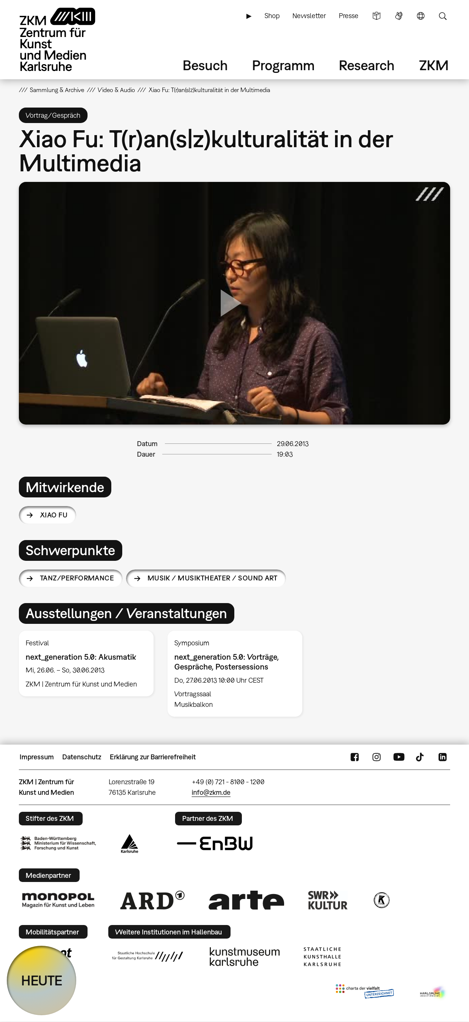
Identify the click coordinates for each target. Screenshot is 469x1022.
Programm (283, 65)
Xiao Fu (54, 515)
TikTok (420, 757)
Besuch (205, 65)
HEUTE (41, 980)
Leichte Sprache (376, 16)
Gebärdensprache (398, 16)
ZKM (434, 65)
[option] (86, 663)
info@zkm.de (211, 792)
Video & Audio (116, 89)
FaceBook (354, 757)
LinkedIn (442, 757)
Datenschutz (81, 757)
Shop (272, 16)
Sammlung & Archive (57, 89)
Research (367, 65)
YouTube (398, 757)
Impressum (37, 757)
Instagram (376, 757)
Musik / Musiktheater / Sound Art (213, 578)
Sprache (420, 16)
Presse (348, 16)
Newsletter (309, 16)
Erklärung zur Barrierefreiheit (153, 757)
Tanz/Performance (77, 578)
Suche (442, 16)
